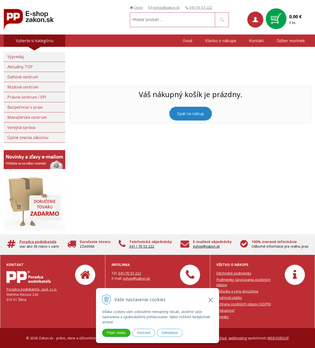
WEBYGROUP (278, 338)
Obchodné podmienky (233, 273)
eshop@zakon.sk (166, 7)
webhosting (237, 338)
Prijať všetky (116, 333)
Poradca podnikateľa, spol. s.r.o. (31, 289)
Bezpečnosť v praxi (25, 107)
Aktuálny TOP (20, 67)
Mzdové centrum (22, 87)
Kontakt (256, 40)
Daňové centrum (22, 77)
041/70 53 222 (200, 7)
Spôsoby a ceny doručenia (237, 291)
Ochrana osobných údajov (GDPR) (243, 304)
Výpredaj (15, 56)
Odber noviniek (291, 40)
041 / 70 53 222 (141, 246)
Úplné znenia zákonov (27, 137)
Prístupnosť (225, 310)
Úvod (138, 7)
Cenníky (222, 316)
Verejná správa (21, 127)
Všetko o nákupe (220, 40)
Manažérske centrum (27, 117)
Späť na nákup (190, 113)
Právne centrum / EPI (26, 97)
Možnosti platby (229, 297)
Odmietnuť (170, 333)
